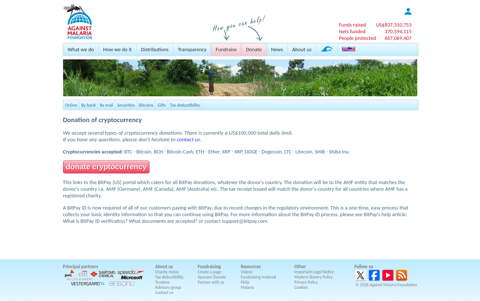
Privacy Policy (306, 282)
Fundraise (226, 49)
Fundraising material (258, 277)
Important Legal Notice (314, 271)
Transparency (192, 49)
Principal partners (80, 266)
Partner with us (211, 282)
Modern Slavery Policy (313, 277)
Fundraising (209, 266)
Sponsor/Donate (212, 277)
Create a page (209, 271)
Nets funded (352, 31)
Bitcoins (146, 105)
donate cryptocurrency (106, 167)
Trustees (162, 282)
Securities (126, 105)
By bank (88, 105)
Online (71, 105)
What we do (81, 49)
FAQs (245, 282)
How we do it (117, 49)
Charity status (167, 271)
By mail (106, 105)
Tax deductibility (185, 105)
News (277, 49)
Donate (254, 49)
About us (301, 49)
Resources (251, 266)
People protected (357, 38)
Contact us (164, 292)
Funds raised (352, 24)
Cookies (301, 287)
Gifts (162, 105)
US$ (393, 24)
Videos (247, 271)
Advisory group (168, 287)
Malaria (247, 287)
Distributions (155, 49)
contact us (188, 139)
